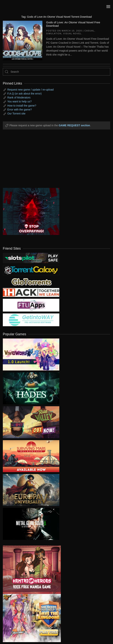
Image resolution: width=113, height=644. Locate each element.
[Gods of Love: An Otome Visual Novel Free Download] (22, 40)
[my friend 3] (31, 292)
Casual (90, 31)
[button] (108, 6)
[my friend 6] (31, 304)
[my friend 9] (31, 257)
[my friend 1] (31, 269)
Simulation (53, 33)
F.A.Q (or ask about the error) (24, 93)
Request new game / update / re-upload (30, 89)
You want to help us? (19, 101)
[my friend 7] (31, 319)
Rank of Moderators (19, 97)
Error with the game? (19, 109)
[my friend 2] (31, 281)
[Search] (56, 71)
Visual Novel (72, 33)
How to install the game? (21, 105)
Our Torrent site (16, 113)
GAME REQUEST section (74, 125)
